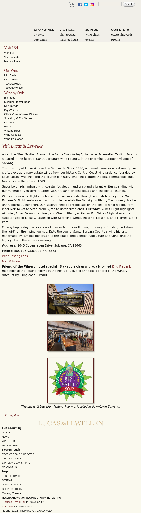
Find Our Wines (11, 458)
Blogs (6, 432)
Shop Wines (44, 29)
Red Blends (11, 106)
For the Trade (11, 476)
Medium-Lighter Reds (17, 101)
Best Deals (40, 39)
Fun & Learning (11, 428)
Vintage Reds (12, 130)
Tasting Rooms (13, 415)
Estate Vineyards (121, 34)
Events (89, 39)
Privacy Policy (11, 484)
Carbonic (9, 122)
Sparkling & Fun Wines (18, 118)
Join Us (91, 29)
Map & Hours (11, 261)
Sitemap (7, 480)
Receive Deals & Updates (18, 454)
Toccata (7, 506)
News (5, 436)
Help (5, 471)
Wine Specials (12, 134)
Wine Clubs (92, 34)
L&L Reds (10, 75)
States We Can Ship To (16, 463)
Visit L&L (67, 29)
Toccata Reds (12, 83)
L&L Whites (11, 79)
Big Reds (9, 97)
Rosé (7, 126)
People (115, 39)
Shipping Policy (12, 489)
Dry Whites (11, 110)
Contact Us (9, 467)
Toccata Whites (13, 87)
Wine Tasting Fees (15, 256)
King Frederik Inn (124, 266)
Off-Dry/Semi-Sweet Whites (21, 114)
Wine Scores (10, 445)
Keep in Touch (11, 449)
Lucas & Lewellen (13, 502)
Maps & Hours (69, 39)
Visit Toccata (67, 34)
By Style (39, 34)
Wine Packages (13, 138)
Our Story (120, 29)
